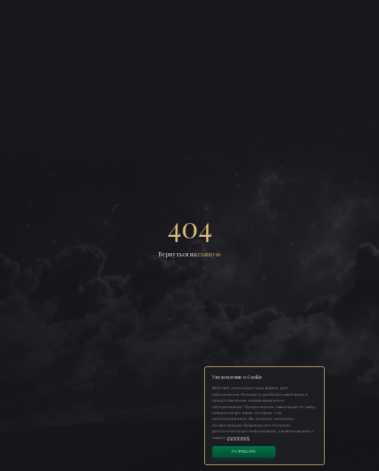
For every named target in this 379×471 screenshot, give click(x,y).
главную (209, 254)
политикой (238, 437)
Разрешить (244, 451)
